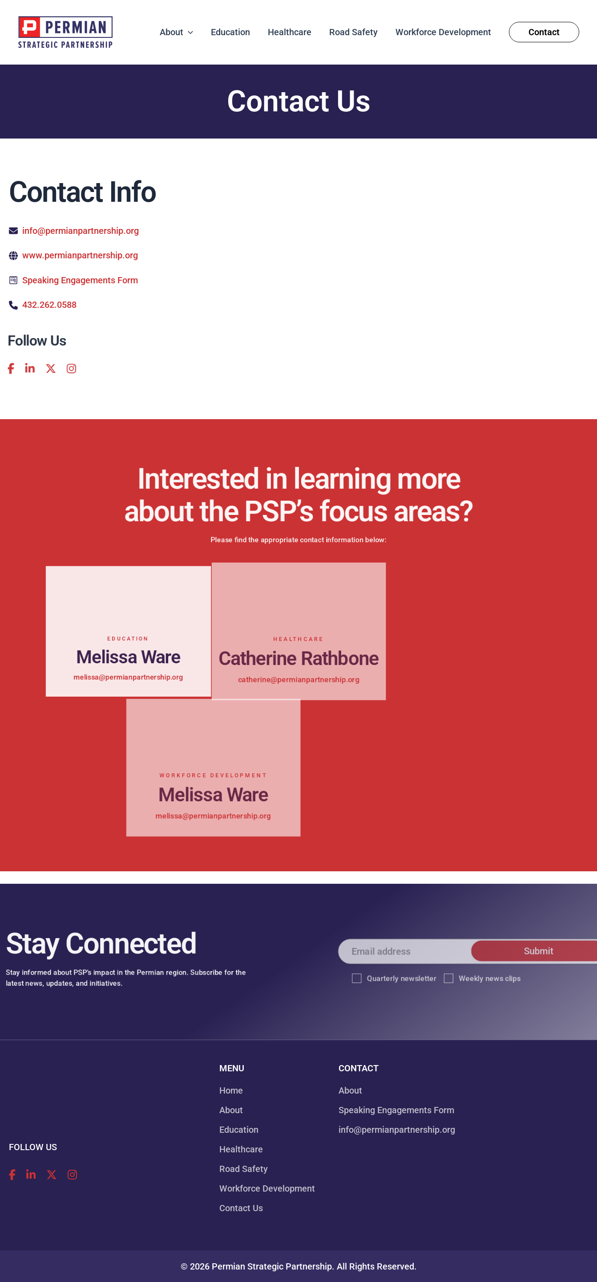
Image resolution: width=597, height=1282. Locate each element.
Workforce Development (267, 1188)
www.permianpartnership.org (80, 255)
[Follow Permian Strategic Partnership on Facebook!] (12, 1175)
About (231, 1110)
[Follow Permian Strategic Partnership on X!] (38, 370)
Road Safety (243, 1169)
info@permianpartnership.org (80, 230)
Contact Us (241, 1208)
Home (231, 1090)
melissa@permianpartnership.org (128, 683)
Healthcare (241, 1149)
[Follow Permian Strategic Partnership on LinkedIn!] (14, 370)
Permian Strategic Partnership (272, 1266)
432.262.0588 (49, 304)
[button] (188, 32)
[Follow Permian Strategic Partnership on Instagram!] (61, 370)
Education (238, 1129)
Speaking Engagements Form (80, 279)
